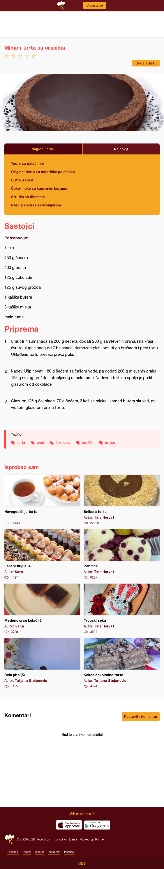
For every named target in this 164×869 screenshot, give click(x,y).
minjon (110, 442)
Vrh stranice (80, 814)
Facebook (13, 851)
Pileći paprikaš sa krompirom (36, 205)
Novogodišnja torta (42, 500)
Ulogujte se (94, 5)
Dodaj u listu (146, 63)
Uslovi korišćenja (66, 839)
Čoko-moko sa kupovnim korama (39, 188)
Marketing (86, 839)
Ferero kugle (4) (42, 554)
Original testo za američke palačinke (43, 172)
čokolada (63, 442)
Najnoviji (121, 149)
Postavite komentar (140, 716)
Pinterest (69, 851)
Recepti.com (9, 839)
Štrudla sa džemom (28, 197)
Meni (82, 863)
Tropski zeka (122, 609)
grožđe (87, 442)
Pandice (122, 554)
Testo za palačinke (27, 163)
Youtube (39, 851)
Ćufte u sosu (22, 180)
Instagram (54, 851)
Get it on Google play (97, 825)
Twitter (27, 851)
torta (21, 442)
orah (40, 442)
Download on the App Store (69, 825)
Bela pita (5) (42, 663)
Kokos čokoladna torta (122, 663)
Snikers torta (122, 500)
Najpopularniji (43, 149)
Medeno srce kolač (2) (42, 609)
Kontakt (100, 839)
